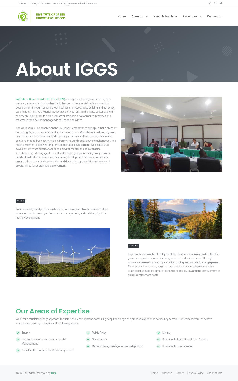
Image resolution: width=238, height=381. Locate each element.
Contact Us (214, 16)
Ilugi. (53, 373)
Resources (190, 16)
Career (180, 373)
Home (122, 16)
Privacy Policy (195, 373)
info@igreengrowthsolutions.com (75, 3)
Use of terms (214, 373)
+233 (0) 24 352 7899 (34, 3)
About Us (138, 16)
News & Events (163, 16)
